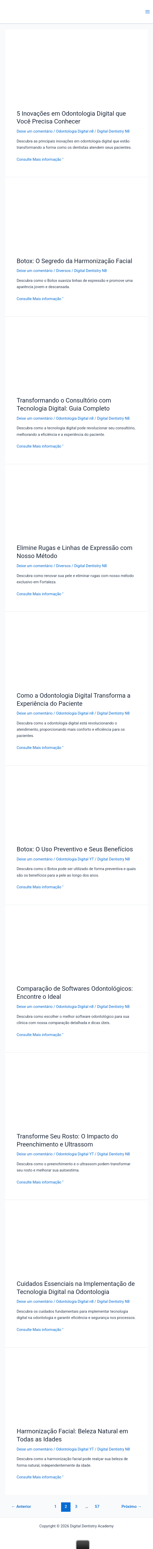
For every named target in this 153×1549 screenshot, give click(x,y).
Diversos (63, 270)
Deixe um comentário (35, 131)
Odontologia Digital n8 (75, 131)
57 (97, 1506)
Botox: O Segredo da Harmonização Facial (74, 261)
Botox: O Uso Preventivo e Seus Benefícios (75, 849)
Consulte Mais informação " (40, 159)
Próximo (131, 1506)
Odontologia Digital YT (75, 859)
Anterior (21, 1506)
